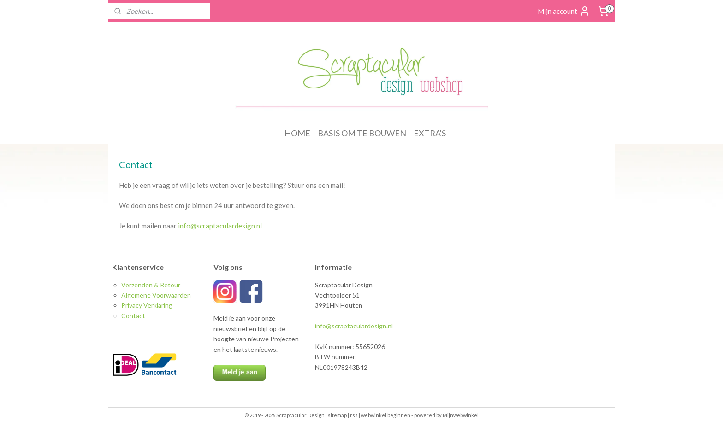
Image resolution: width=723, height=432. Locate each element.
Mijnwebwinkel (461, 415)
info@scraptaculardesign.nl (220, 226)
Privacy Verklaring (146, 305)
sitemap (337, 415)
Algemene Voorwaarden (156, 295)
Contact (133, 316)
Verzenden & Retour (150, 285)
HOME (297, 133)
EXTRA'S (430, 133)
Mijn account (564, 11)
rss (354, 415)
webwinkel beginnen (385, 415)
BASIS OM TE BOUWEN (362, 133)
